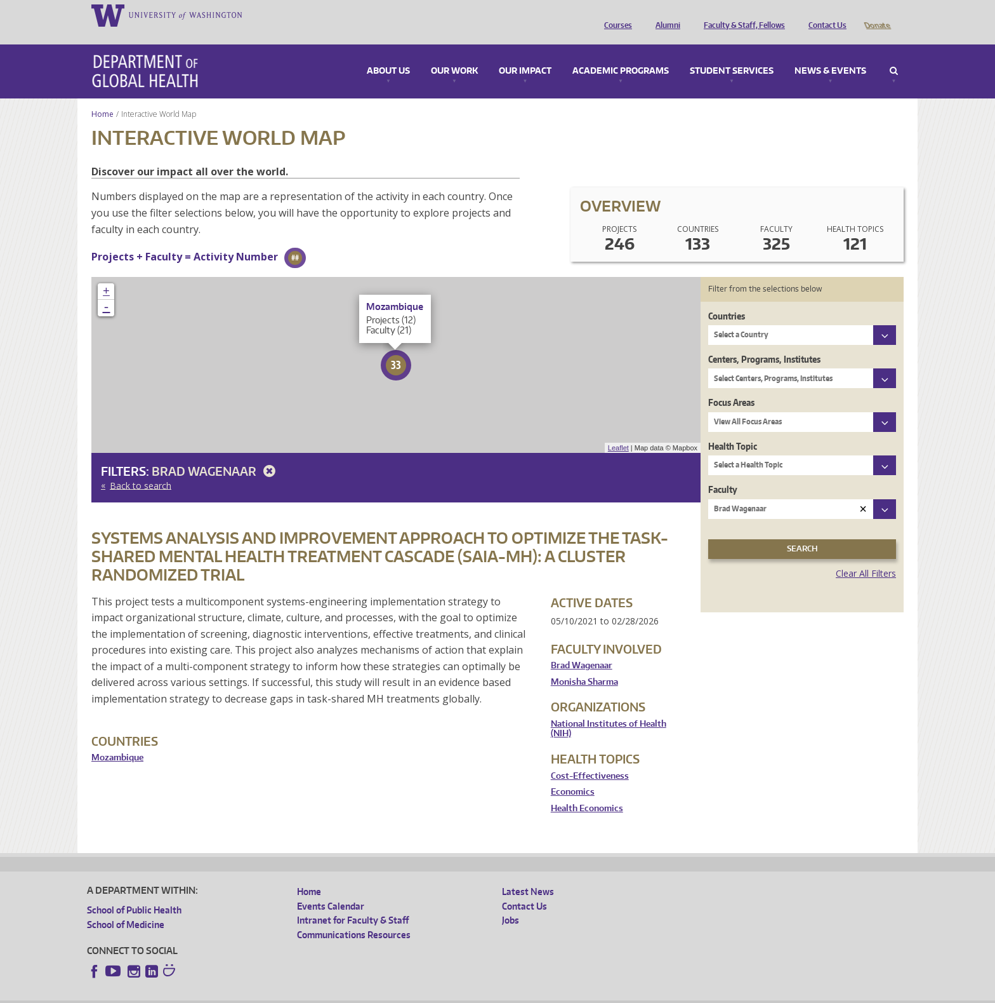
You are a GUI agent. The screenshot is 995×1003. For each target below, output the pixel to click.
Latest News (528, 873)
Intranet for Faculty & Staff (353, 902)
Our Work (454, 53)
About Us (388, 53)
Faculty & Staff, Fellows (741, 14)
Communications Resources (354, 917)
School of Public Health (134, 892)
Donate (876, 14)
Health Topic (732, 428)
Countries (726, 298)
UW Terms (306, 993)
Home (102, 96)
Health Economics (587, 790)
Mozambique (117, 739)
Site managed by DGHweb (382, 993)
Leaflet (618, 430)
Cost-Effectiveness (590, 758)
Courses (615, 14)
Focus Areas (731, 384)
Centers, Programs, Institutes (764, 341)
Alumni (664, 14)
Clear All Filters (866, 555)
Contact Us (824, 14)
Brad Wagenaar (216, 453)
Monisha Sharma (584, 664)
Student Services (732, 53)
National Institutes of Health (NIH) (608, 711)
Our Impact (525, 53)
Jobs (510, 902)
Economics (573, 774)
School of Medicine (125, 906)
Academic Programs (620, 53)
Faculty (722, 471)
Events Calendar (330, 888)
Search (894, 53)
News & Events (830, 53)
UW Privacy (255, 993)
